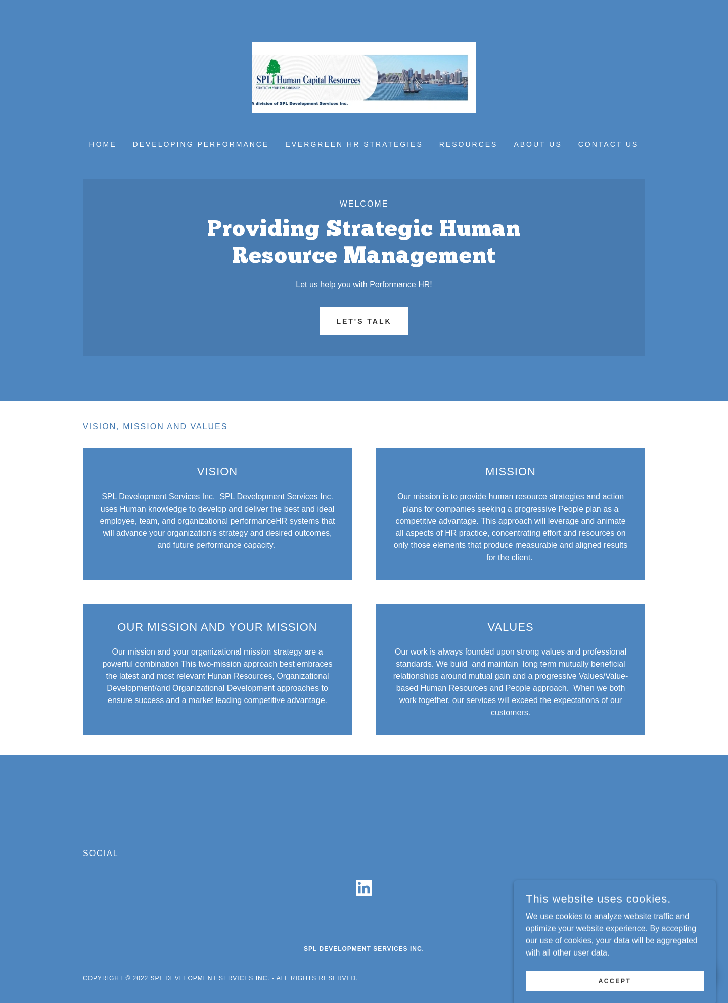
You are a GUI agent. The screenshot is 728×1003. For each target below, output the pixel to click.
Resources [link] (468, 144)
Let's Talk (363, 321)
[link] (364, 76)
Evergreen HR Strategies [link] (354, 144)
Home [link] (103, 144)
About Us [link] (538, 144)
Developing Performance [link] (201, 144)
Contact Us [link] (608, 144)
